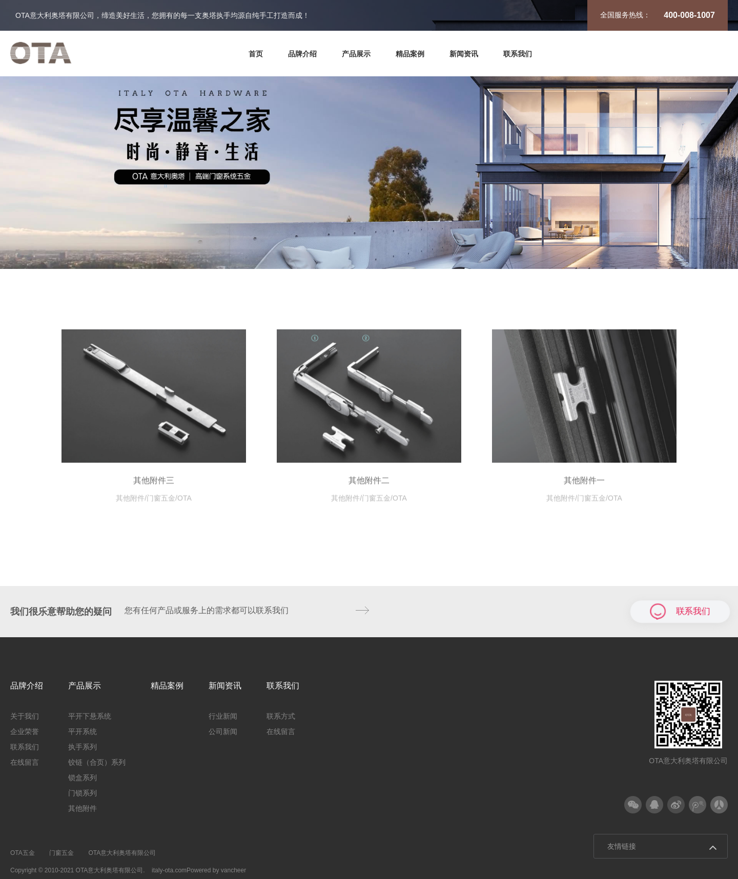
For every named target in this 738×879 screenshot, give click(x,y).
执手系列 (293, 271)
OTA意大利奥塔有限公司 (122, 852)
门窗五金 (61, 852)
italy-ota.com (169, 870)
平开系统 (225, 271)
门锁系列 (528, 271)
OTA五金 (22, 852)
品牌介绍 (302, 54)
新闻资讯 (463, 54)
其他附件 (596, 271)
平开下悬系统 (149, 271)
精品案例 (410, 54)
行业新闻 (223, 716)
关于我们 (24, 716)
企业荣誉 (24, 731)
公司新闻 (223, 731)
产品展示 (356, 54)
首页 (256, 54)
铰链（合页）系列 (376, 271)
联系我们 (517, 54)
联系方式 (280, 716)
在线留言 (24, 762)
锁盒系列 (460, 271)
